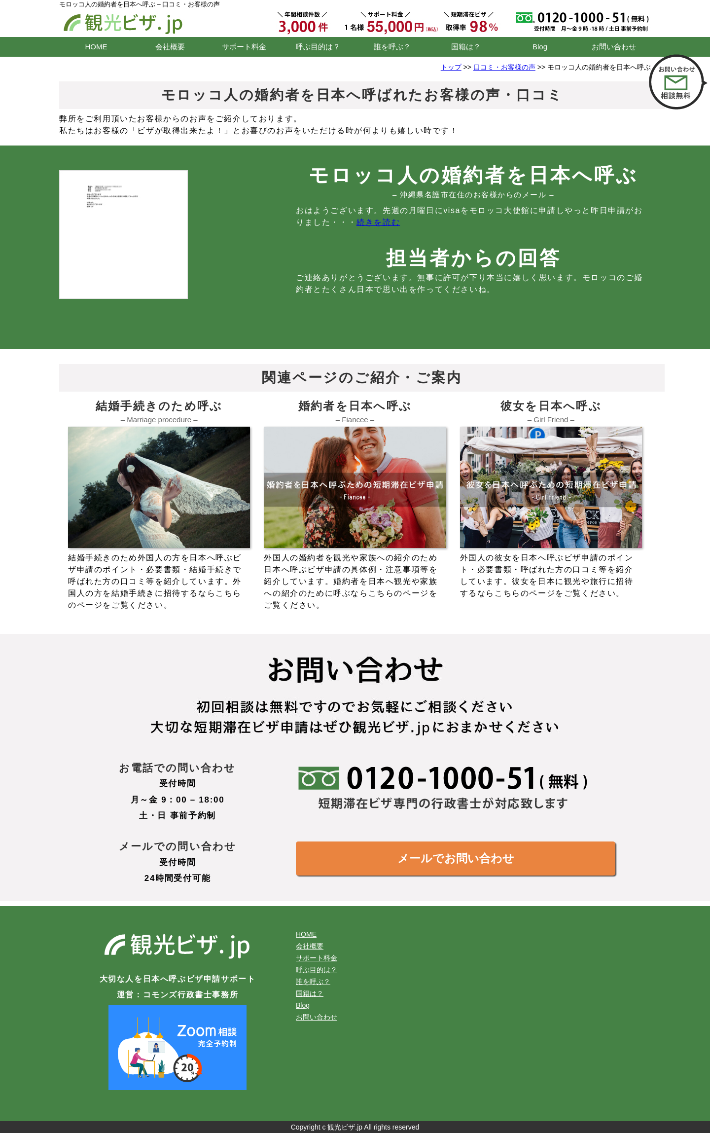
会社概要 (170, 46)
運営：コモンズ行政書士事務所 (177, 994)
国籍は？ (466, 46)
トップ (451, 67)
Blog (539, 46)
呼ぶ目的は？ (318, 46)
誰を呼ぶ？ (392, 46)
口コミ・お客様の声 (504, 67)
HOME (96, 46)
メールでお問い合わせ (455, 858)
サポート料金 (244, 46)
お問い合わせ (614, 46)
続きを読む (378, 222)
